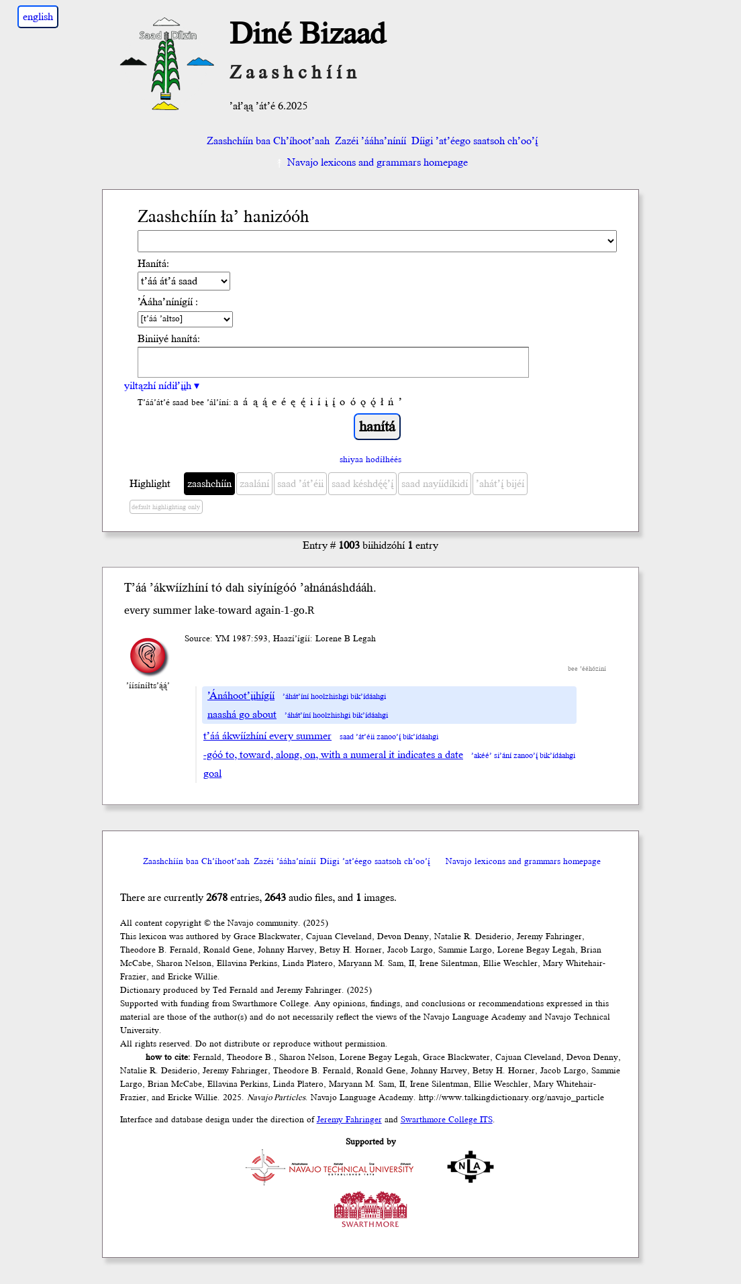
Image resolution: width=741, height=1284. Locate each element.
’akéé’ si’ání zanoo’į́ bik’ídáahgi (523, 755)
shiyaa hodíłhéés (370, 459)
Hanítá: (153, 264)
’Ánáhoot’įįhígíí (241, 696)
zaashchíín (209, 484)
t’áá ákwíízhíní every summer (267, 736)
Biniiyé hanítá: (169, 339)
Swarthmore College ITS (447, 1119)
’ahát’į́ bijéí (500, 484)
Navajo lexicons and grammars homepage (371, 162)
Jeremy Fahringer (349, 1119)
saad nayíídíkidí (434, 484)
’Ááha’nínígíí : (168, 302)
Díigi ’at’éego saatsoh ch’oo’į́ (474, 141)
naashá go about (242, 714)
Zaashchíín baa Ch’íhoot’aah (267, 141)
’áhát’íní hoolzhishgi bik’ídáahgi (334, 696)
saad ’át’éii (300, 484)
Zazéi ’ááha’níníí (370, 141)
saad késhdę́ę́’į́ (362, 484)
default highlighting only (166, 507)
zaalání (254, 484)
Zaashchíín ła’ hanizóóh (223, 217)
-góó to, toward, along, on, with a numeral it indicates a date (333, 755)
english (38, 17)
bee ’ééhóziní (587, 669)
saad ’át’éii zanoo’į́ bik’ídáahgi (389, 737)
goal (212, 773)
